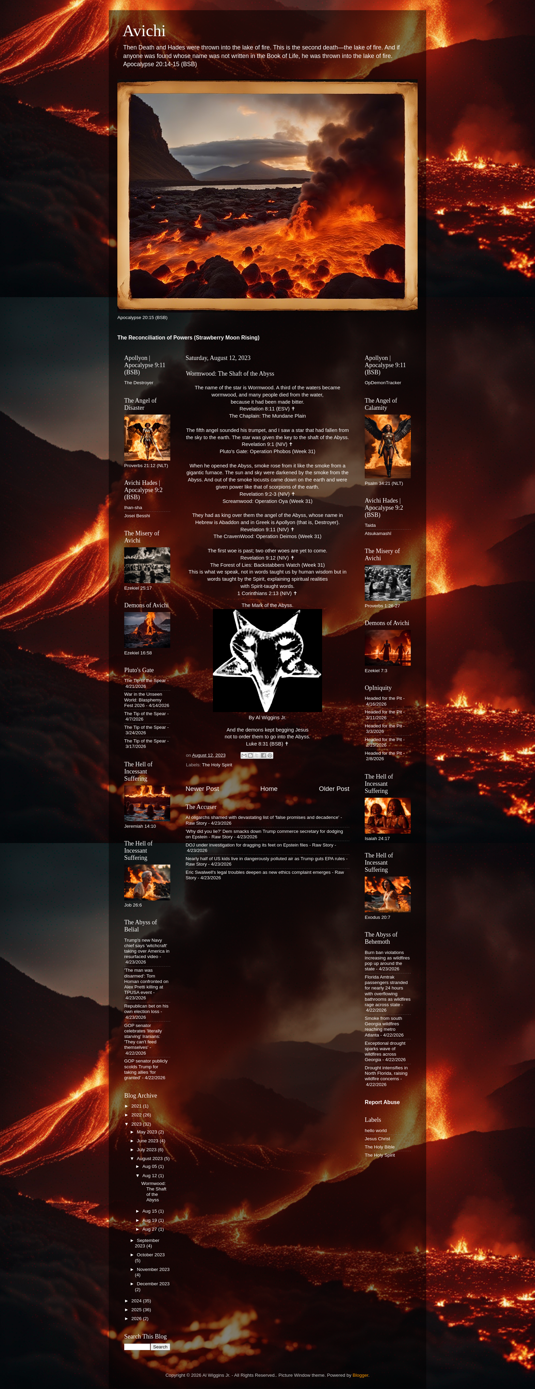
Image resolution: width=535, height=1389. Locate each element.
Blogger (360, 1375)
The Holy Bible (380, 1146)
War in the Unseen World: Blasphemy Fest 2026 (143, 700)
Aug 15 (150, 1211)
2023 (137, 1124)
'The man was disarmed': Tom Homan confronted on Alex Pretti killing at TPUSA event (146, 981)
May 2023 (147, 1131)
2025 (137, 1309)
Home (268, 788)
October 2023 (151, 1254)
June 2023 (148, 1140)
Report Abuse (382, 1102)
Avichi (144, 30)
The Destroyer (139, 382)
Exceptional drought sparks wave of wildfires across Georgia (385, 1051)
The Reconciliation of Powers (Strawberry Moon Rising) (188, 338)
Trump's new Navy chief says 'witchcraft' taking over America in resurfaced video (147, 948)
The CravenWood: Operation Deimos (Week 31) (267, 536)
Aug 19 (150, 1220)
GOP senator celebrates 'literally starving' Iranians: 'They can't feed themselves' (143, 1036)
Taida (370, 525)
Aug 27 (150, 1229)
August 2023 (150, 1158)
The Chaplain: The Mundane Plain (267, 416)
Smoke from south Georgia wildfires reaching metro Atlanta (383, 1027)
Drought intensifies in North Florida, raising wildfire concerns (386, 1073)
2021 (137, 1106)
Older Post (334, 788)
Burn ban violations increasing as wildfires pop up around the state (387, 961)
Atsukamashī (378, 533)
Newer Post (202, 788)
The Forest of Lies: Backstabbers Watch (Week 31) (267, 565)
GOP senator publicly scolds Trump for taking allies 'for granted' (146, 1069)
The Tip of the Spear (145, 680)
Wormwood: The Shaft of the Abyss (154, 1192)
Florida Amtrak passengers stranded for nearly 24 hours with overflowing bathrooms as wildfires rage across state (387, 990)
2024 (137, 1300)
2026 (137, 1318)
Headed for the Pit (383, 698)
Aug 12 (150, 1175)
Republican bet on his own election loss (146, 1008)
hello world (376, 1130)
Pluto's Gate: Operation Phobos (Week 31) (268, 451)
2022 (137, 1114)
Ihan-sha (133, 507)
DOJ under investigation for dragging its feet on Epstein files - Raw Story (259, 845)
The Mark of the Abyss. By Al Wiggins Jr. (267, 661)
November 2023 (153, 1269)
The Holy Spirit (217, 764)
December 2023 (153, 1283)
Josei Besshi (137, 515)
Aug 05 (150, 1166)
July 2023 (147, 1149)
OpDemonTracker (383, 382)
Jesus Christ (377, 1138)
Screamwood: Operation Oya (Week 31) (267, 501)
